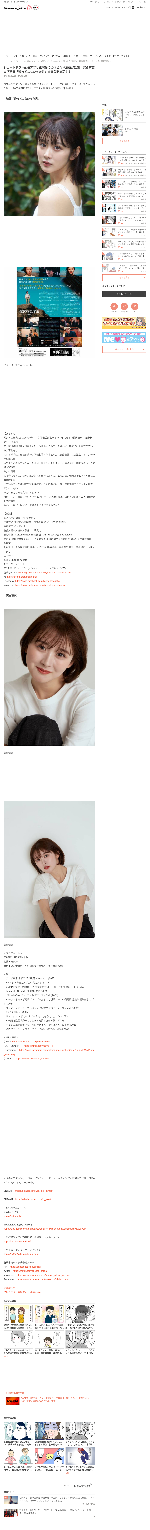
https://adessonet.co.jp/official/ (25, 1266)
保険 (35, 56)
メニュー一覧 (141, 2)
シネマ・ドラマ (111, 56)
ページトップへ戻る (124, 349)
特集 (104, 105)
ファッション (96, 56)
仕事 (22, 56)
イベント (77, 56)
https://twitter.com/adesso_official (30, 1271)
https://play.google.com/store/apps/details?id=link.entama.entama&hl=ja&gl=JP (45, 1229)
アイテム (56, 56)
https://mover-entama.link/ (17, 1241)
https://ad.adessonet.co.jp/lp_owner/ (33, 1191)
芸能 (85, 56)
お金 (28, 56)
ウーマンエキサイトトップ (117, 7)
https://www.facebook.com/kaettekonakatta (37, 581)
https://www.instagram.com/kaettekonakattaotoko (40, 585)
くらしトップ (11, 56)
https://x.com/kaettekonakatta (21, 576)
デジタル (125, 56)
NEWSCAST (22, 76)
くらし (97, 2)
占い (124, 2)
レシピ (103, 2)
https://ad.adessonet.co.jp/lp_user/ (33, 1199)
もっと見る (124, 141)
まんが (118, 2)
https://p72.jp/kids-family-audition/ (21, 1254)
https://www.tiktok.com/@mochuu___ (35, 1058)
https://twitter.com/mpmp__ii (38, 1046)
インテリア (44, 56)
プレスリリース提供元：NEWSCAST (23, 1292)
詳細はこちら (11, 1287)
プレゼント (131, 2)
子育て (90, 2)
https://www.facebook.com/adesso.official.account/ (43, 1279)
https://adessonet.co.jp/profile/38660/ (31, 1041)
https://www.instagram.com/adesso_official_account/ (44, 1275)
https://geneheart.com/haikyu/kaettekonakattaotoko (44, 572)
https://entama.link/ (13, 1216)
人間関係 (66, 56)
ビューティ (111, 2)
